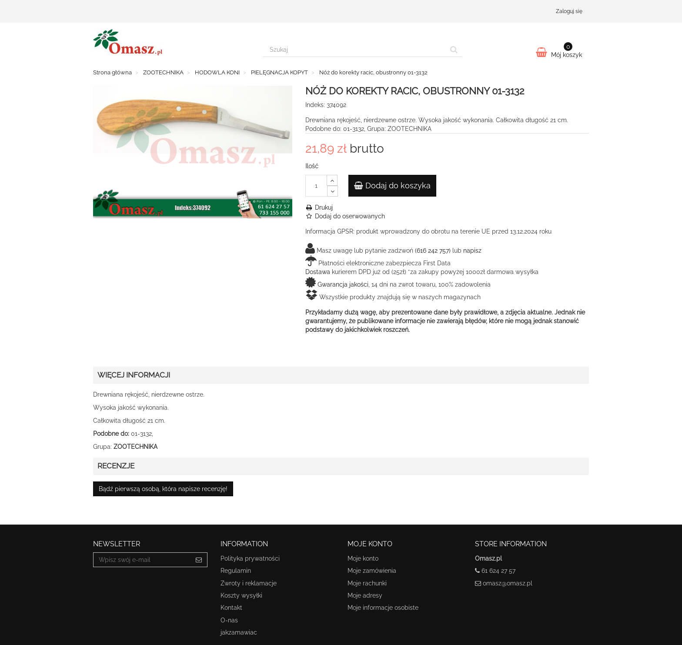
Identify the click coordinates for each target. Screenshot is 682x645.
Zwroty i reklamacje (249, 583)
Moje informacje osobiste (383, 607)
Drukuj (319, 207)
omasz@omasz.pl (507, 583)
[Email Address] (142, 559)
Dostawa (317, 271)
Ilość (311, 166)
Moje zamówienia (372, 570)
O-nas (229, 620)
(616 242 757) (433, 250)
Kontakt (231, 607)
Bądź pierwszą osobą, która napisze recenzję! (163, 488)
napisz (472, 250)
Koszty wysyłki (241, 595)
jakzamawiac (239, 632)
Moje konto (363, 558)
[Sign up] (199, 559)
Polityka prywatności (250, 558)
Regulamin (236, 570)
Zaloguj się (569, 11)
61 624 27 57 (498, 570)
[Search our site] (354, 49)
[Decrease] (332, 191)
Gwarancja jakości (343, 284)
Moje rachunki (367, 583)
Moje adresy (365, 595)
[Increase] (332, 180)
